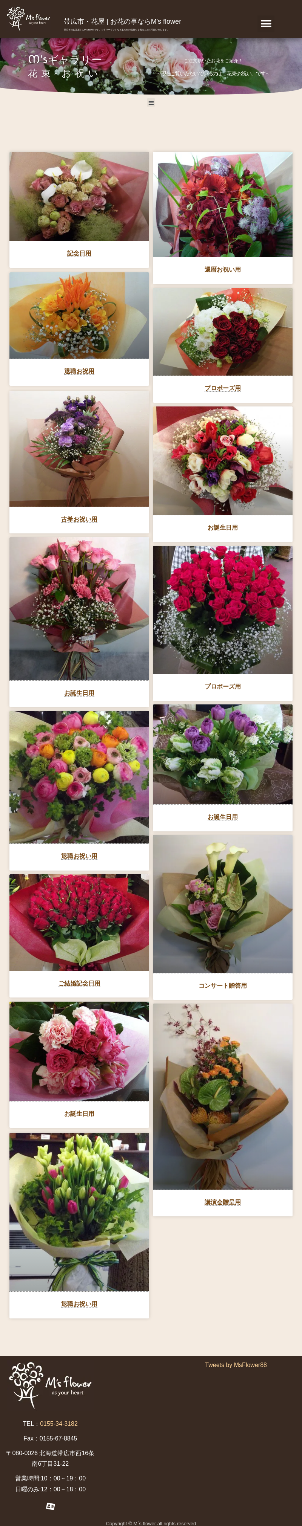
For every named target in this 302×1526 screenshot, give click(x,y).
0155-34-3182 (59, 1420)
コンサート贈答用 (223, 986)
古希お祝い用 (79, 516)
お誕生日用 (223, 527)
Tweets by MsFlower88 (236, 1361)
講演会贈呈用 (223, 1202)
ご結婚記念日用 (79, 981)
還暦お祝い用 (223, 269)
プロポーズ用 (223, 388)
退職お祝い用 (79, 854)
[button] (265, 23)
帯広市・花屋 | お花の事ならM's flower (122, 21)
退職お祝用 (79, 370)
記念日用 (79, 253)
